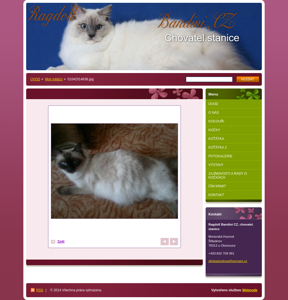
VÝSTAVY (216, 165)
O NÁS (213, 113)
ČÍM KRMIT (217, 186)
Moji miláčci (53, 79)
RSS (39, 290)
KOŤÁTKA (216, 139)
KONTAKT (216, 195)
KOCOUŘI (216, 121)
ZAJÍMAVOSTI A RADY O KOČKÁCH (227, 175)
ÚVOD (35, 79)
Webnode (249, 290)
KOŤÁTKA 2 (217, 147)
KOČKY (214, 130)
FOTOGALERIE (220, 156)
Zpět (60, 242)
